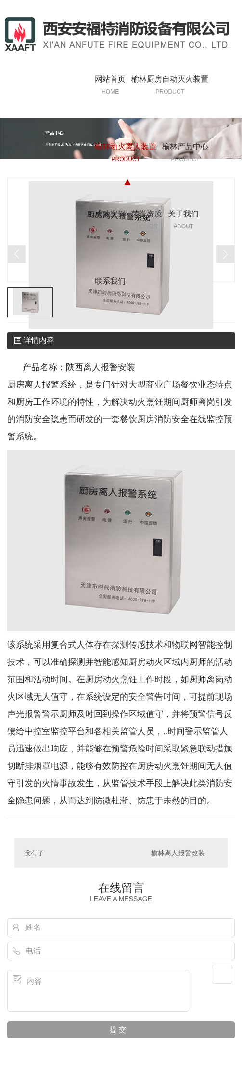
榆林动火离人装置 (125, 152)
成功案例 (110, 220)
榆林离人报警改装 (178, 853)
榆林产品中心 (185, 152)
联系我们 (110, 287)
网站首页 (110, 85)
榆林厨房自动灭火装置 (169, 85)
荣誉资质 (146, 220)
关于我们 (183, 220)
